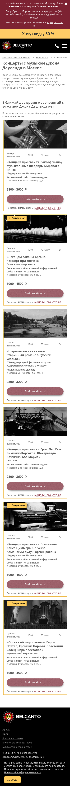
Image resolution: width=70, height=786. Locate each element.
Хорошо (12, 779)
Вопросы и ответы (12, 738)
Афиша (6, 729)
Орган (5, 733)
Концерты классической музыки (17, 45)
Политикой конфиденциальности (22, 772)
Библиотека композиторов (17, 742)
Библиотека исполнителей (17, 746)
